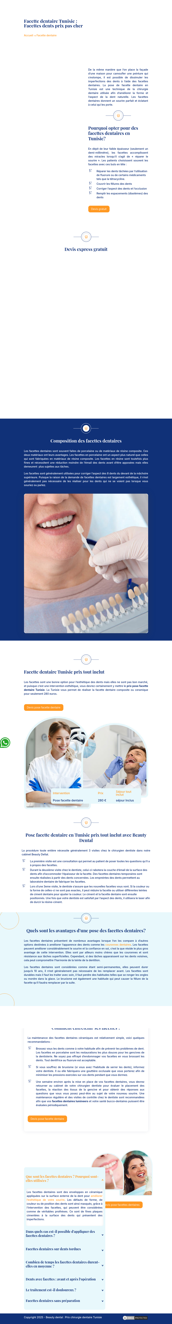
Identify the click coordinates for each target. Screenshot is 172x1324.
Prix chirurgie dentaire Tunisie (83, 1317)
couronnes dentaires (118, 944)
